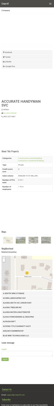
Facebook (7, 52)
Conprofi (5, 3)
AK (4, 113)
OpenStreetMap (42, 289)
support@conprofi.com (16, 395)
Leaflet (34, 289)
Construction (23, 158)
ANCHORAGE (11, 113)
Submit (5, 359)
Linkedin (7, 62)
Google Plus (9, 66)
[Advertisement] (27, 29)
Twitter (7, 57)
